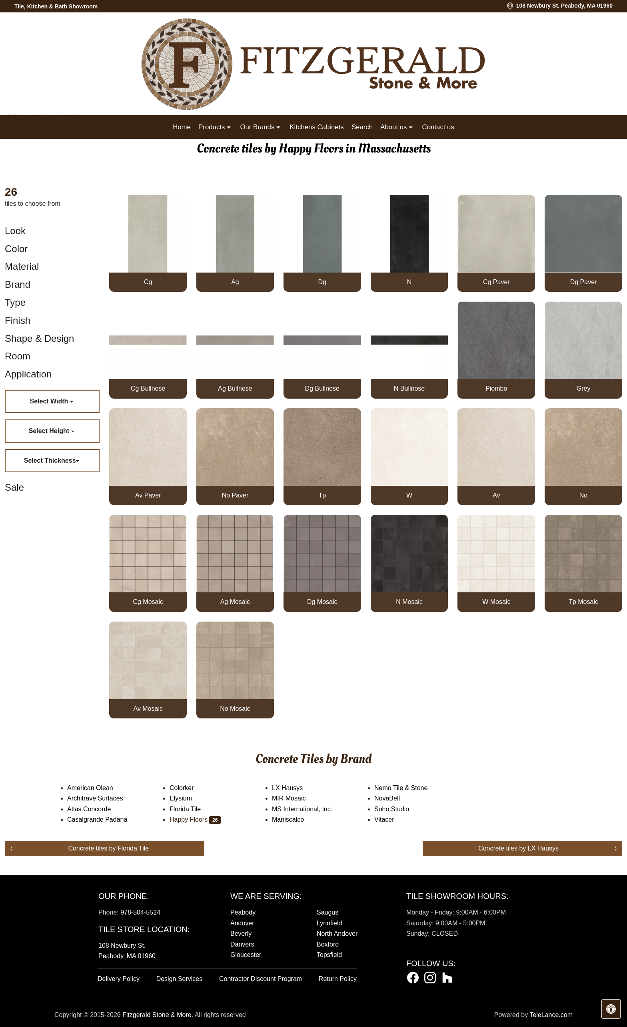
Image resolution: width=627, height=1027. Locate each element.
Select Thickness (50, 460)
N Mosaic (409, 601)
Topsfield (329, 954)
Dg (322, 282)
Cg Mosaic (148, 601)
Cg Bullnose (148, 388)
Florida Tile (191, 809)
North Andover (337, 933)
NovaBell (393, 798)
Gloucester (245, 954)
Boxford (328, 944)
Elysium (187, 798)
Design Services (179, 978)
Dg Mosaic (322, 601)
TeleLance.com (551, 1014)
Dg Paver (583, 282)
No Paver (235, 495)
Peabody (243, 912)
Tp (322, 495)
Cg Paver (496, 282)
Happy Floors (195, 819)
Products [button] (212, 127)
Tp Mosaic (583, 601)
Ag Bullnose (235, 388)
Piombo (496, 388)
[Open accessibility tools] (611, 1009)
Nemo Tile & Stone (407, 787)
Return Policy (338, 978)
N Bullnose (409, 388)
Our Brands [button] (258, 127)
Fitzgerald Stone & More (157, 1014)
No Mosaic (235, 708)
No (583, 495)
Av (496, 495)
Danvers (242, 944)
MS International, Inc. (308, 809)
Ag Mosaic (235, 601)
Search (362, 127)
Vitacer (390, 819)
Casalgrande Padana (103, 819)
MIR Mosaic (295, 798)
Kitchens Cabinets (316, 127)
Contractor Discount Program (260, 978)
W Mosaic (496, 601)
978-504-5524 (140, 912)
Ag (235, 282)
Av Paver (148, 495)
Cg (148, 282)
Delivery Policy (119, 978)
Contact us (438, 127)
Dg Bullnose (322, 388)
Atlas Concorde (97, 809)
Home (182, 127)
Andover (242, 923)
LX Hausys (293, 787)
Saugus (327, 912)
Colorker (188, 787)
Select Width (50, 401)
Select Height (50, 430)
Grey (584, 388)
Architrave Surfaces (101, 798)
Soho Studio (396, 809)
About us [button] (394, 127)
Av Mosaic (148, 708)
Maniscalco (293, 819)
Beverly (241, 933)
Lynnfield (329, 923)
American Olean (96, 787)
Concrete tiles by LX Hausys (518, 848)
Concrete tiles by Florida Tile (108, 848)
